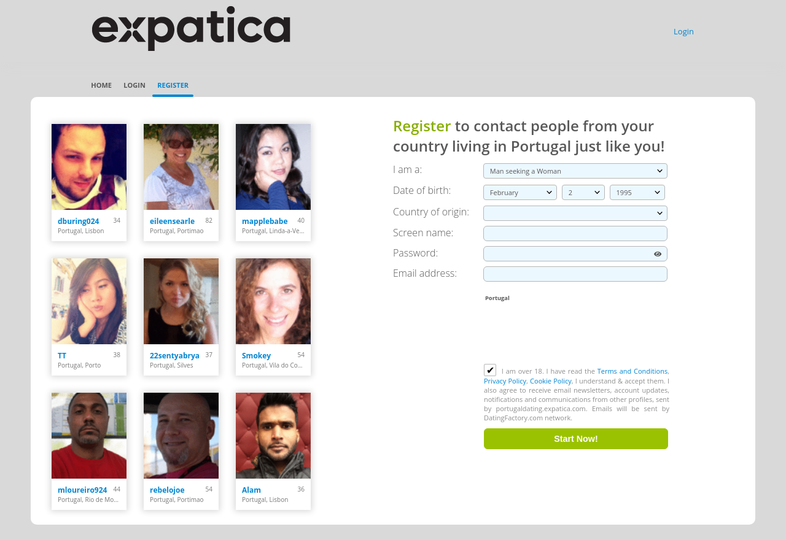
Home (101, 85)
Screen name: (423, 232)
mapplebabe (265, 221)
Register (173, 85)
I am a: (407, 169)
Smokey (256, 355)
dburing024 (78, 221)
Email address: (425, 273)
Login (684, 31)
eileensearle (172, 221)
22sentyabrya (175, 355)
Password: (415, 253)
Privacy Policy (505, 380)
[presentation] (577, 334)
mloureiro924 (82, 490)
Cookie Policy (551, 380)
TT (62, 355)
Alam (251, 490)
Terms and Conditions (632, 371)
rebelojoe (167, 490)
